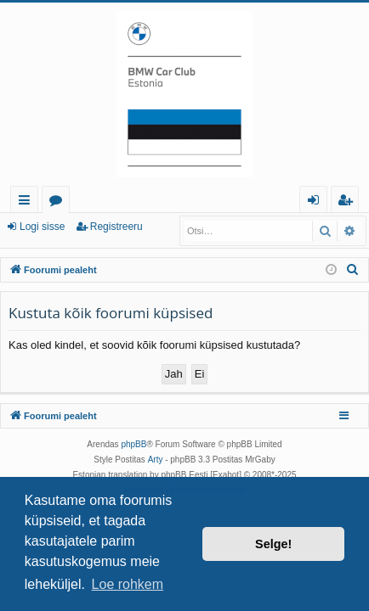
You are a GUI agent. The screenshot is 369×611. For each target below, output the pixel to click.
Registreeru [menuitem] (348, 202)
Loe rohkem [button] (128, 584)
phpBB (133, 444)
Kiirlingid (27, 202)
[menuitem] (352, 270)
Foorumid (59, 202)
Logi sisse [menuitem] (316, 202)
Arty (155, 459)
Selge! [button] (273, 544)
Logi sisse (42, 227)
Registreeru (116, 227)
